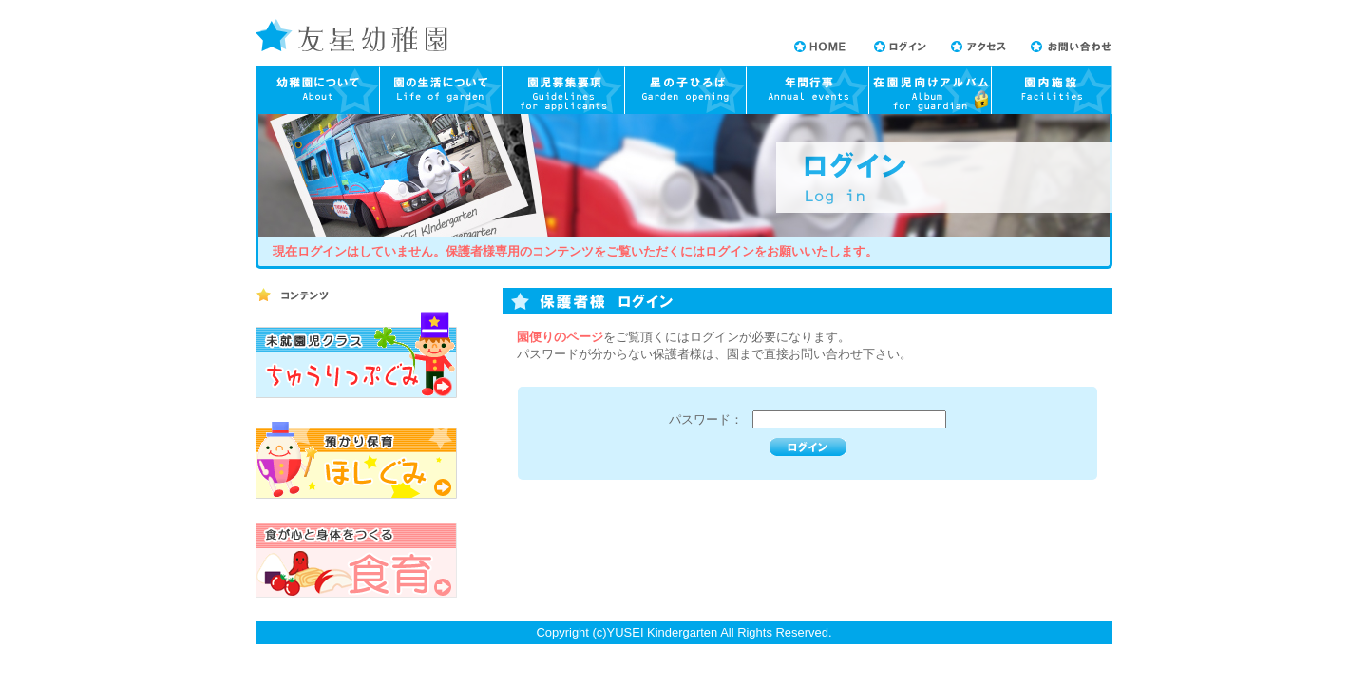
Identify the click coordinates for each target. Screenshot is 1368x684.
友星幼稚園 (351, 35)
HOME (820, 46)
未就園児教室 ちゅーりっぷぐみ (356, 355)
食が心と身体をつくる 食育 (356, 560)
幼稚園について (318, 90)
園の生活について (441, 90)
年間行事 (807, 90)
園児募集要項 (564, 90)
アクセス (978, 46)
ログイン (900, 46)
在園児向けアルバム (929, 90)
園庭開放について (686, 90)
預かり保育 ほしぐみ (356, 460)
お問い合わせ (1071, 46)
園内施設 (1051, 90)
